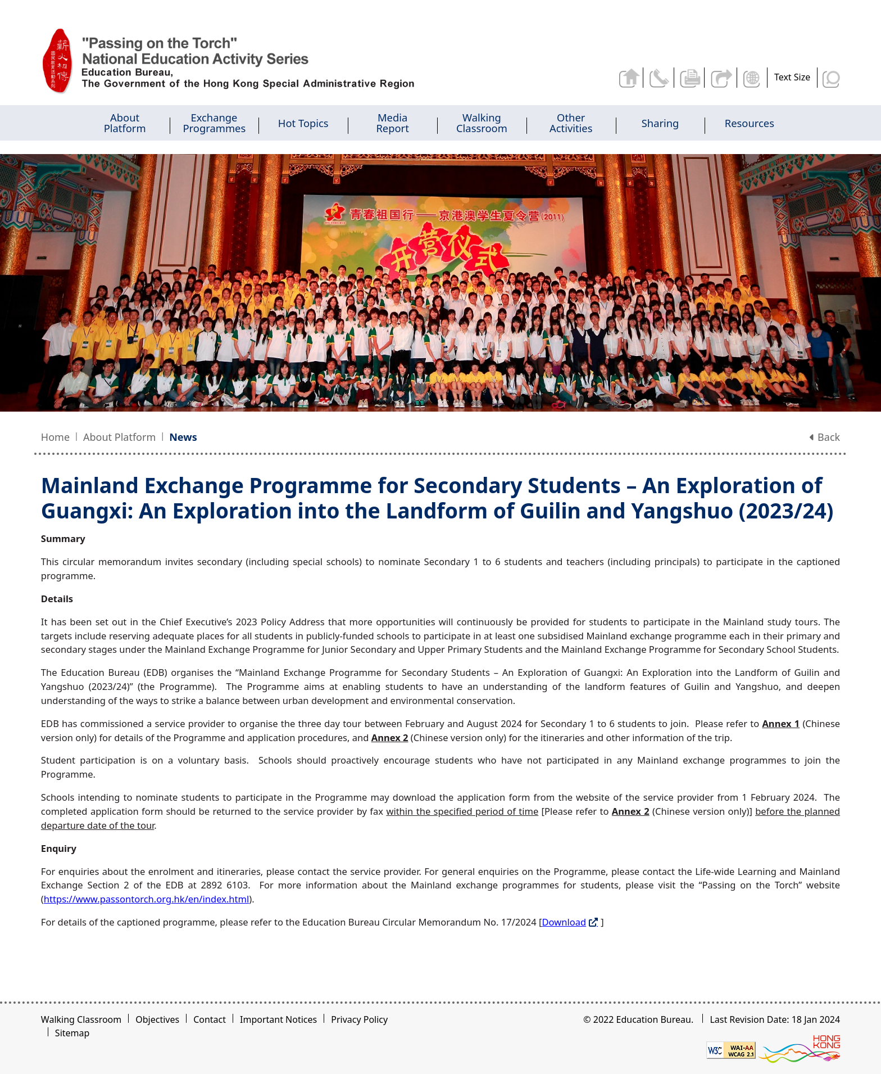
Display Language (752, 77)
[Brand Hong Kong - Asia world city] (799, 1049)
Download (564, 921)
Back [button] (825, 437)
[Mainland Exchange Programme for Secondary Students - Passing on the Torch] (244, 61)
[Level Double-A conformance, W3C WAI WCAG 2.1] (731, 1049)
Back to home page (626, 77)
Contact (209, 1019)
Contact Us (657, 77)
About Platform (119, 437)
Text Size (792, 77)
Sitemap (72, 1033)
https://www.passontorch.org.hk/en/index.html (146, 898)
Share (720, 77)
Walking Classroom (81, 1019)
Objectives (157, 1019)
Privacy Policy (359, 1019)
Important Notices (278, 1019)
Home (55, 437)
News (183, 437)
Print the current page (689, 77)
